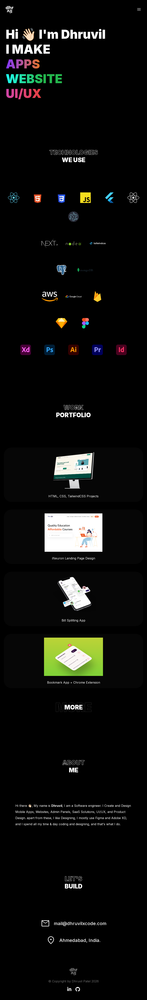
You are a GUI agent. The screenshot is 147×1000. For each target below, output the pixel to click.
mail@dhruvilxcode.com (73, 923)
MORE (74, 707)
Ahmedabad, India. (73, 940)
